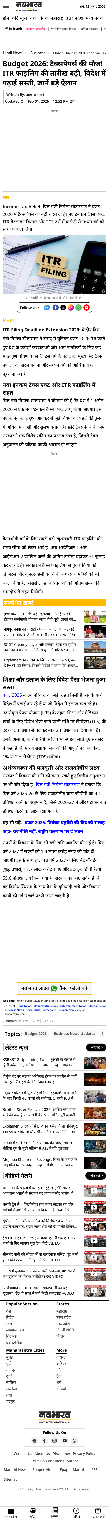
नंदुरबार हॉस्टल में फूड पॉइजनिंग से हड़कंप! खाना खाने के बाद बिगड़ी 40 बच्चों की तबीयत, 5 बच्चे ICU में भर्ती (39, 1095)
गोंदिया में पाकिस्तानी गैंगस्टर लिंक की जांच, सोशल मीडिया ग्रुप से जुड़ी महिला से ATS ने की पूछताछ (37, 1145)
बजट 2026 (12, 695)
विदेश (43, 18)
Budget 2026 (36, 1033)
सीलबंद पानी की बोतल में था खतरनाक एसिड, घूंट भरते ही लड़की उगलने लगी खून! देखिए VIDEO (40, 1257)
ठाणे (9, 1376)
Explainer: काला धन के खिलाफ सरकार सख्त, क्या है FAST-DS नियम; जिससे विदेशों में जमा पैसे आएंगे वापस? (40, 662)
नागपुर (11, 1370)
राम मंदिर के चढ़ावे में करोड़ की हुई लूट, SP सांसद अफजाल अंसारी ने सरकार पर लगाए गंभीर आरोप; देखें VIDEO (39, 1190)
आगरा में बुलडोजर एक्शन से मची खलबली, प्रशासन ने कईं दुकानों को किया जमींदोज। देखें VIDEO (39, 1273)
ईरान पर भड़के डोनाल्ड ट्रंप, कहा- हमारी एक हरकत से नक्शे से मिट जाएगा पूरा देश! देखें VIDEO (39, 1240)
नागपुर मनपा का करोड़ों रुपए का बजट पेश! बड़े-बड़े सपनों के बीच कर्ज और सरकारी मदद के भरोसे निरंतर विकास (40, 631)
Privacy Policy (84, 1453)
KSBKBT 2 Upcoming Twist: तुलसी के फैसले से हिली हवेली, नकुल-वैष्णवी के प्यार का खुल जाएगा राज (39, 1062)
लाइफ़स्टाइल (15, 1330)
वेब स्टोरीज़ (14, 1342)
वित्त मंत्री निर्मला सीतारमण (58, 784)
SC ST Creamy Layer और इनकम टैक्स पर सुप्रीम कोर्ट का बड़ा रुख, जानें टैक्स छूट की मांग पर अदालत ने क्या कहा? (40, 647)
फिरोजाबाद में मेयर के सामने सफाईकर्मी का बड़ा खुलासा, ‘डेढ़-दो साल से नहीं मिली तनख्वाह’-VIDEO (38, 1290)
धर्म (58, 1382)
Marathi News (16, 1469)
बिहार (60, 1336)
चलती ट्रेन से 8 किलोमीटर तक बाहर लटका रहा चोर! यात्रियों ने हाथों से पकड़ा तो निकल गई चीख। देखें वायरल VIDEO (38, 1207)
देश (33, 18)
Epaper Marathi (73, 1469)
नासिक (11, 1382)
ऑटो (59, 1370)
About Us (42, 1453)
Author (72, 1460)
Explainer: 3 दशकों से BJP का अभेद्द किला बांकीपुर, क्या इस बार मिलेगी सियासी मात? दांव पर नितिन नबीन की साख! (40, 1128)
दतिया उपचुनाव (89, 29)
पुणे (8, 1363)
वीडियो (61, 1389)
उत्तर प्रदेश (74, 18)
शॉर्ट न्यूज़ (20, 18)
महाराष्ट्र (56, 18)
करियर (61, 1363)
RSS (94, 1469)
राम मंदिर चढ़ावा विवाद (63, 29)
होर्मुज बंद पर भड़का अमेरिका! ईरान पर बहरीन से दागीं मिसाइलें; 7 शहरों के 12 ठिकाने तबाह (40, 1078)
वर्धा (9, 1395)
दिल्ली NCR (65, 1330)
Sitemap (11, 1479)
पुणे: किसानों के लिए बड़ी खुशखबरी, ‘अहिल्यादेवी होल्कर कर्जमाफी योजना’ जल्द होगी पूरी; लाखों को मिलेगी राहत (38, 616)
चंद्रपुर (10, 1401)
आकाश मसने (35, 94)
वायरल (61, 1357)
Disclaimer (61, 1453)
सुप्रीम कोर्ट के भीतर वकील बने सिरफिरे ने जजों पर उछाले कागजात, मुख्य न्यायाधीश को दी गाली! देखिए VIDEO (38, 1223)
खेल (9, 1323)
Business (38, 52)
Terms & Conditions (47, 1460)
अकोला (11, 1389)
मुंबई (9, 1357)
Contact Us (23, 1453)
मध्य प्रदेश (94, 18)
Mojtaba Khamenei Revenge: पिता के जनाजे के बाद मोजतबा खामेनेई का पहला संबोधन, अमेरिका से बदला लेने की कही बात (40, 1162)
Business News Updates (74, 1033)
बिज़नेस (11, 1336)
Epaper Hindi (44, 1469)
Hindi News (12, 52)
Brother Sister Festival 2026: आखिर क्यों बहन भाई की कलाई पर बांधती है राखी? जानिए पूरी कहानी (39, 1112)
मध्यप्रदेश (63, 1323)
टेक (58, 1376)
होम (6, 18)
